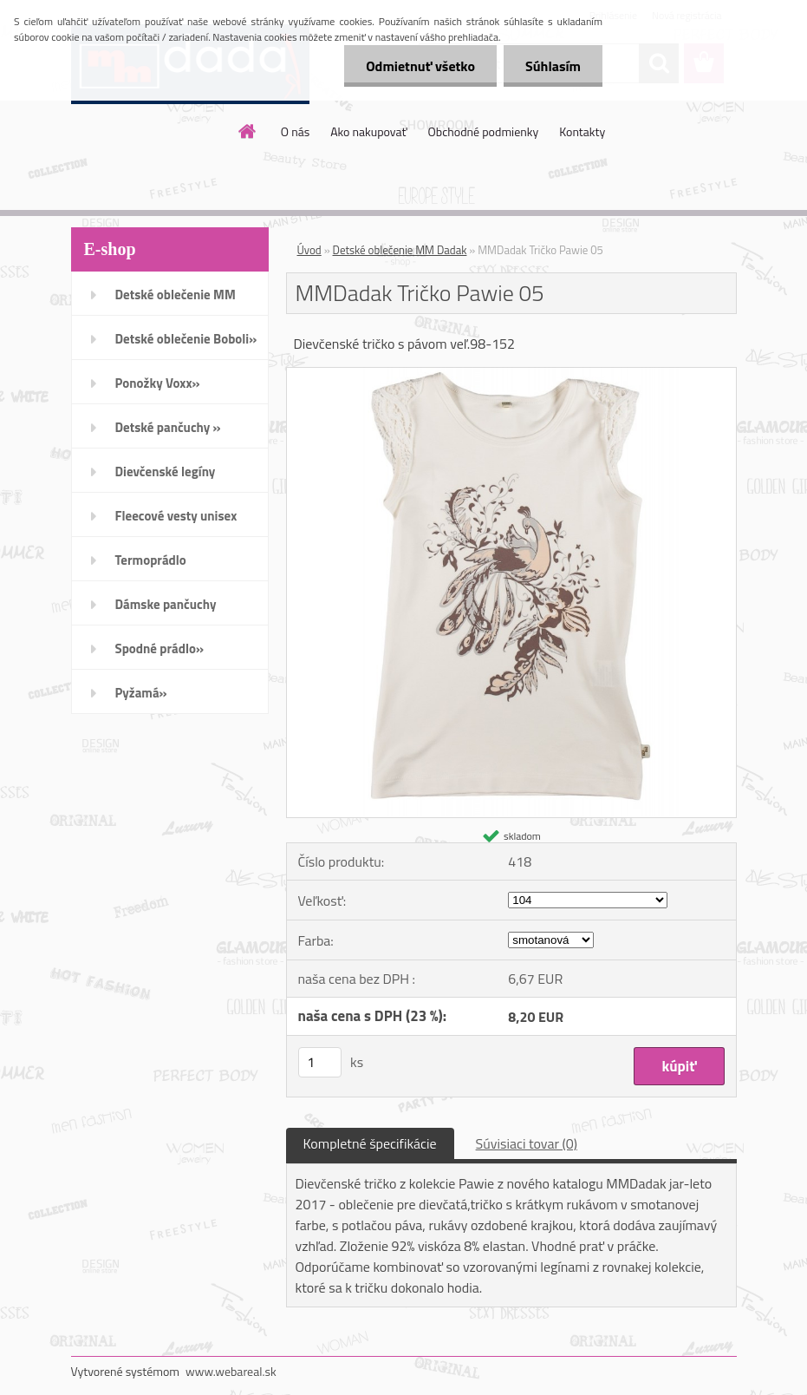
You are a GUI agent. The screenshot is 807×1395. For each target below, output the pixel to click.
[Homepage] (248, 131)
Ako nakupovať (368, 131)
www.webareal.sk (231, 1371)
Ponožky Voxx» (157, 383)
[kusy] (320, 1062)
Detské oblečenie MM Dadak (400, 250)
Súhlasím (553, 66)
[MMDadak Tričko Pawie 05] (511, 374)
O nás (295, 131)
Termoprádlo (150, 560)
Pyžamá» (141, 693)
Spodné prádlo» (160, 648)
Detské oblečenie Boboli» (186, 339)
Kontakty (582, 131)
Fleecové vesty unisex (176, 516)
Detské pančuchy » (168, 427)
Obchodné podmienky (483, 131)
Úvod (309, 250)
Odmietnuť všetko (420, 66)
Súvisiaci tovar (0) (526, 1143)
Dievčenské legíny (165, 471)
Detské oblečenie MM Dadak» (175, 300)
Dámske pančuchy (166, 604)
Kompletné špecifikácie (370, 1143)
